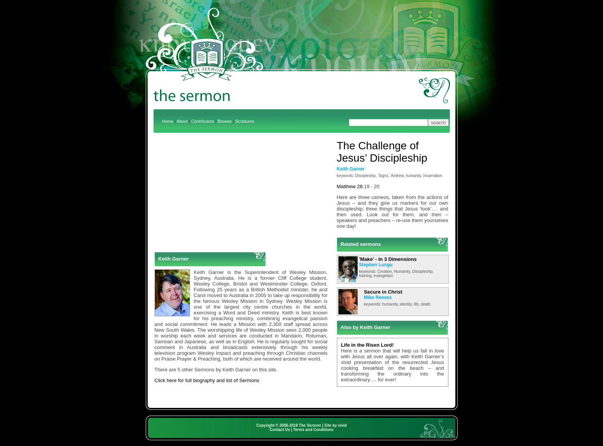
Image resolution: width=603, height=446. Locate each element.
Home (167, 121)
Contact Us (280, 430)
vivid (342, 425)
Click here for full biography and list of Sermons (207, 380)
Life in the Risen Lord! (367, 345)
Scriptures (245, 121)
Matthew (346, 186)
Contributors (202, 121)
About (182, 121)
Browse (225, 121)
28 (359, 186)
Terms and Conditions (313, 430)
